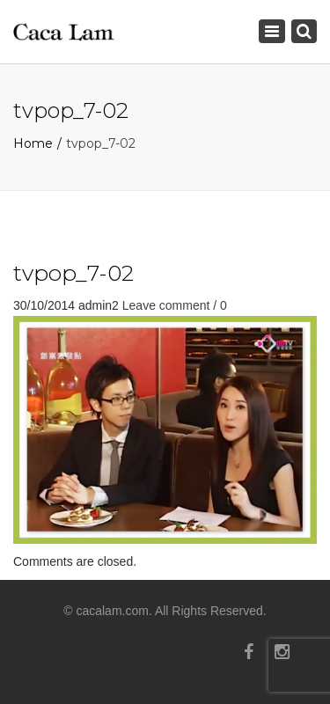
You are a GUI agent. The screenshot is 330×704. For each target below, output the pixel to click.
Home (33, 143)
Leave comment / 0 (174, 305)
